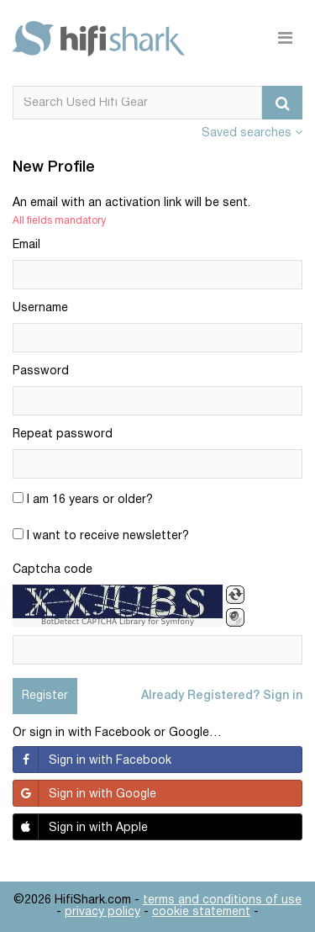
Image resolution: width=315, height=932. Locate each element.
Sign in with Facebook (92, 759)
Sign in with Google (84, 793)
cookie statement (201, 912)
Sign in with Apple (80, 826)
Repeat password (63, 434)
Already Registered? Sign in (221, 696)
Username (40, 308)
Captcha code (52, 569)
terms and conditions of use (222, 900)
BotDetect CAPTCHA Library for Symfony (117, 622)
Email (26, 245)
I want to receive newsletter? (101, 535)
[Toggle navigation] (285, 38)
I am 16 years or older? (83, 499)
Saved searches (252, 133)
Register (45, 696)
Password (41, 371)
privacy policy (102, 912)
